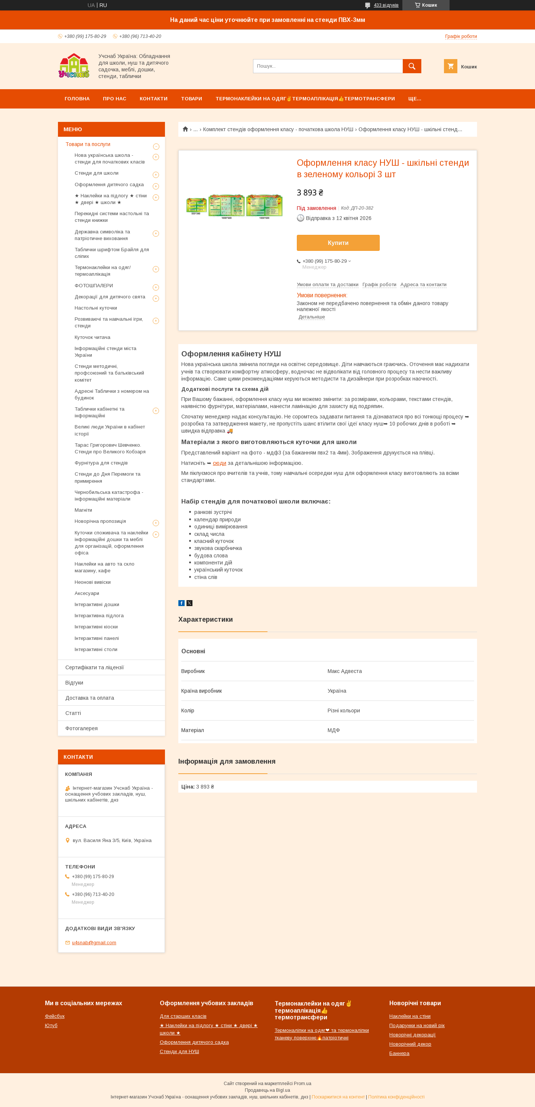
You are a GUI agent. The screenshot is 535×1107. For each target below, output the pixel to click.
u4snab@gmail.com (94, 942)
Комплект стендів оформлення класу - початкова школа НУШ (278, 129)
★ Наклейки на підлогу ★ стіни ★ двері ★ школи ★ (111, 199)
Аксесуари (87, 593)
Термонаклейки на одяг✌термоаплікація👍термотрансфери (305, 98)
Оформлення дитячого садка (109, 184)
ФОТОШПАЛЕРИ (94, 285)
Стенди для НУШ (179, 1051)
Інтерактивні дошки (97, 604)
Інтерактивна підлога (99, 615)
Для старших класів (183, 1016)
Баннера (399, 1053)
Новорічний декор (410, 1044)
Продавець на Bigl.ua (267, 1090)
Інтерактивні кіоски (96, 626)
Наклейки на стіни (410, 1016)
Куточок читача (92, 337)
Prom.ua (302, 1083)
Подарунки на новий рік (417, 1025)
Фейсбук (55, 1016)
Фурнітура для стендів (101, 463)
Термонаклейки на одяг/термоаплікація (103, 271)
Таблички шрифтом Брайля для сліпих (112, 253)
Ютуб (51, 1025)
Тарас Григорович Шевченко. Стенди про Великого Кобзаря (110, 448)
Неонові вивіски (93, 582)
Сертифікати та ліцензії (94, 667)
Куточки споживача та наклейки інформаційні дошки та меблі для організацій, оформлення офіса (111, 543)
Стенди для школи (97, 173)
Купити (338, 243)
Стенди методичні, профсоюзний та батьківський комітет (109, 372)
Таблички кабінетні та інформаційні (99, 412)
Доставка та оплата (89, 698)
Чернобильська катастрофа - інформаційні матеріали (109, 495)
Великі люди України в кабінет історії (110, 430)
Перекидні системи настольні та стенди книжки (112, 217)
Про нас (114, 98)
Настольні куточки (96, 308)
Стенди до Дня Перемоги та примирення (107, 477)
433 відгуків (386, 5)
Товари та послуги (87, 144)
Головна (77, 98)
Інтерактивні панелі (97, 638)
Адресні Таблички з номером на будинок (112, 394)
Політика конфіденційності (396, 1097)
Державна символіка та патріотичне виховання (102, 235)
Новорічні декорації (412, 1035)
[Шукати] (412, 66)
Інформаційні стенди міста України (105, 352)
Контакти (154, 98)
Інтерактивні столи (96, 649)
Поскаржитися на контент (338, 1097)
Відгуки (74, 683)
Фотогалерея (81, 728)
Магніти (83, 510)
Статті (73, 713)
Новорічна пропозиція (100, 521)
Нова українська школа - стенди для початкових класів (110, 158)
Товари (191, 98)
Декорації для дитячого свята (110, 297)
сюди (219, 463)
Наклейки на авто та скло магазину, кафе (104, 567)
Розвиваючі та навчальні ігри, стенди (109, 322)
